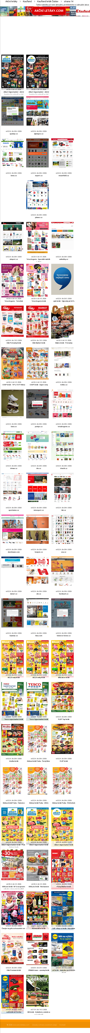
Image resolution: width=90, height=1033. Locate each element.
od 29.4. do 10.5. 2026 (14, 340)
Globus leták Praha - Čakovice (14, 803)
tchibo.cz (63, 385)
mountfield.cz (64, 176)
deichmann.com (14, 552)
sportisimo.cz (14, 510)
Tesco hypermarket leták (38, 719)
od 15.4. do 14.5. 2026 (39, 1010)
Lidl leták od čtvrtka (13, 1012)
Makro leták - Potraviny (63, 343)
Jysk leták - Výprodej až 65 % (63, 301)
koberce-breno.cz (64, 636)
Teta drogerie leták (39, 301)
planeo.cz (38, 217)
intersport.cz (39, 510)
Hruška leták (13, 761)
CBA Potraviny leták (14, 343)
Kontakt (62, 1025)
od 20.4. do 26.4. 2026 (39, 926)
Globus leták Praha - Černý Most (38, 761)
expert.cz (39, 176)
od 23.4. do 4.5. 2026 (38, 257)
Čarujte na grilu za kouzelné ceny (14, 928)
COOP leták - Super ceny (39, 385)
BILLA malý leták (14, 677)
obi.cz (38, 594)
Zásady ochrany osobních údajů (44, 1025)
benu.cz (14, 176)
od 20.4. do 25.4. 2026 (39, 968)
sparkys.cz (14, 134)
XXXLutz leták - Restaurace (39, 887)
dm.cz (38, 468)
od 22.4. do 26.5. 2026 (64, 298)
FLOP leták (64, 761)
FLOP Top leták (63, 719)
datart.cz (13, 594)
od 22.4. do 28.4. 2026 (14, 131)
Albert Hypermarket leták (38, 845)
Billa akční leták (63, 677)
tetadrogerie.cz (64, 427)
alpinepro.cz (38, 134)
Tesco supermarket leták (13, 719)
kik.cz (63, 510)
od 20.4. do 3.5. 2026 (13, 884)
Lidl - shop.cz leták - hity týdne (63, 928)
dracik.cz (63, 468)
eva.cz (63, 552)
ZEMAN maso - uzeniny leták (38, 970)
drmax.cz (13, 468)
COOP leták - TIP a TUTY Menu (13, 385)
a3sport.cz (14, 259)
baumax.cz (14, 636)
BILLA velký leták (39, 677)
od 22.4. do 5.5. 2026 (13, 89)
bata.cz (14, 427)
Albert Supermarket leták (63, 845)
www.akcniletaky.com (21, 1025)
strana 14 (68, 1)
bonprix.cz (39, 552)
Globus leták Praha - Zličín (38, 803)
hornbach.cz (63, 594)
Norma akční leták (38, 928)
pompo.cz (39, 427)
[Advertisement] (37, 33)
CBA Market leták (38, 343)
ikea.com (38, 636)
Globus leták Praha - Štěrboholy (63, 803)
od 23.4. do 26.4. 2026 (14, 1010)
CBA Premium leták (14, 970)
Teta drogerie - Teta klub (13, 301)
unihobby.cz (63, 259)
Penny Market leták (64, 887)
